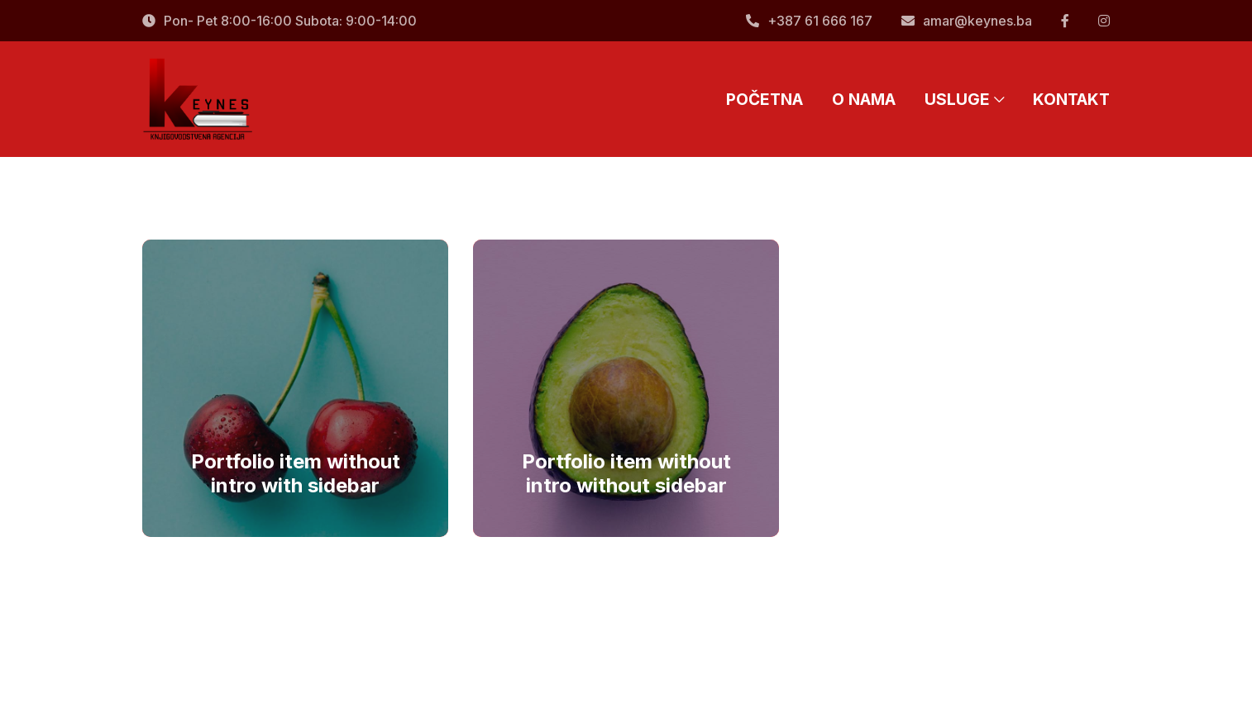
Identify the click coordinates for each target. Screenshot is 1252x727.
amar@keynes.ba (966, 20)
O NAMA (864, 99)
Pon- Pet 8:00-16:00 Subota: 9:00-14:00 (279, 20)
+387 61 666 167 (809, 20)
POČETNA (764, 99)
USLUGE (964, 99)
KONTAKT (1071, 99)
